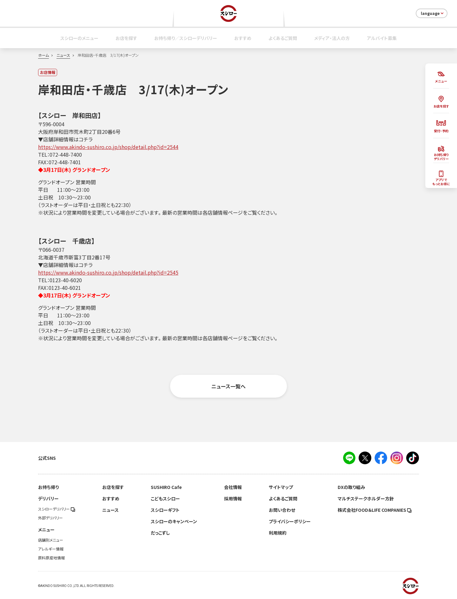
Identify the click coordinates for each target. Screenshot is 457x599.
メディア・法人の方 (332, 38)
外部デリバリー (50, 518)
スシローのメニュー (79, 38)
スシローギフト (165, 510)
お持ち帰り (48, 487)
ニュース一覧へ (228, 386)
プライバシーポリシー (290, 521)
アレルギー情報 (50, 549)
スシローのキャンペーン (174, 521)
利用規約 (278, 533)
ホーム (43, 55)
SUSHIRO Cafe (166, 487)
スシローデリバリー (56, 509)
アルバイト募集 (382, 38)
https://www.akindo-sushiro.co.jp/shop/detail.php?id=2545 (108, 272)
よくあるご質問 (282, 38)
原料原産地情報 (51, 558)
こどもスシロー (165, 498)
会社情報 (233, 487)
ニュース (63, 55)
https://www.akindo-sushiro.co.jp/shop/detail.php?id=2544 (108, 147)
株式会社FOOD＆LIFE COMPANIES (375, 510)
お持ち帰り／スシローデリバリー (185, 38)
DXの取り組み (351, 487)
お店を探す (126, 38)
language (433, 13)
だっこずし (160, 533)
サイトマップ (281, 487)
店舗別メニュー (50, 540)
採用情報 (233, 498)
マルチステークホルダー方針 (366, 498)
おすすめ (242, 38)
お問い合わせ (282, 510)
